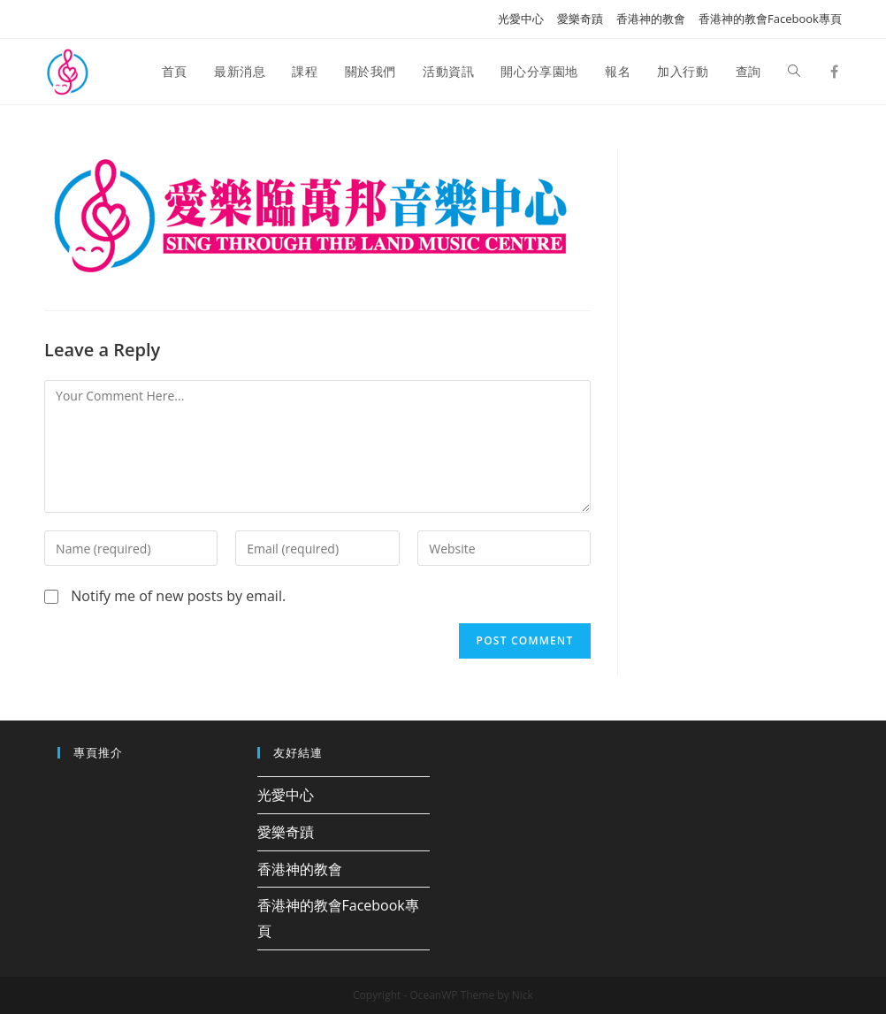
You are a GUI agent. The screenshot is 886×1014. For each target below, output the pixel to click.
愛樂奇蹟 (580, 19)
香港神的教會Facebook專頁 (770, 19)
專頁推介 (98, 752)
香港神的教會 (650, 19)
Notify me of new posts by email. (178, 596)
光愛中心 (521, 19)
